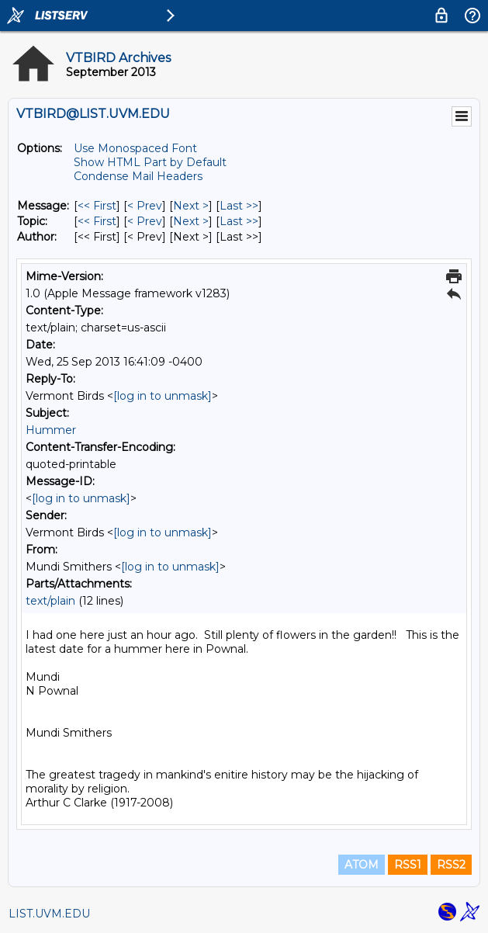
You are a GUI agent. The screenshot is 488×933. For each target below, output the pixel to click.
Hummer (51, 430)
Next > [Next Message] (191, 206)
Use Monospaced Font (135, 148)
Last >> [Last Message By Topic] (239, 221)
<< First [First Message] (97, 206)
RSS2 (451, 865)
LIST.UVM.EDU (49, 914)
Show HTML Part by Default (150, 162)
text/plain (50, 601)
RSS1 (407, 865)
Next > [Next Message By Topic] (191, 221)
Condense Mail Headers (138, 176)
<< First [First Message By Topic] (97, 221)
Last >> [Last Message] (239, 206)
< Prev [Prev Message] (144, 206)
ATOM (361, 865)
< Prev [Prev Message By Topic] (144, 221)
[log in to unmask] (162, 396)
